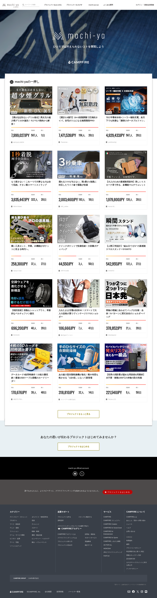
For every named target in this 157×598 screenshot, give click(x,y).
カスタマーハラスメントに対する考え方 (136, 564)
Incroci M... (111, 206)
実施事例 (88, 541)
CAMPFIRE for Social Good (113, 528)
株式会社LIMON (18, 142)
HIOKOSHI (107, 548)
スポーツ (35, 528)
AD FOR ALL (108, 545)
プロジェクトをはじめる (53, 5)
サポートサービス (91, 538)
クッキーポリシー (132, 569)
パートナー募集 (74, 592)
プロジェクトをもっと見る (78, 414)
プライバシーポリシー (133, 548)
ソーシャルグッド (16, 546)
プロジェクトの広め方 (65, 545)
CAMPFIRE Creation (110, 524)
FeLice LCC (112, 399)
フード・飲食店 (15, 524)
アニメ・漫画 (14, 528)
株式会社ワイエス (66, 335)
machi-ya (107, 556)
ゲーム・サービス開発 (17, 535)
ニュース (129, 524)
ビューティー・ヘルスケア (40, 538)
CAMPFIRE (107, 517)
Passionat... (64, 142)
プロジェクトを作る (64, 517)
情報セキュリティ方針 (133, 555)
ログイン (139, 5)
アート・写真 (14, 542)
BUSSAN (16, 335)
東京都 (14, 112)
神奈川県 (109, 369)
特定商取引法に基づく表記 (135, 551)
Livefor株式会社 (33, 578)
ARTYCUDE (64, 271)
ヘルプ (128, 528)
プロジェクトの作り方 (65, 541)
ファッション (14, 531)
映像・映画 (35, 531)
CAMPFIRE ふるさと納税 (112, 541)
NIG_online (64, 206)
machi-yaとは (94, 5)
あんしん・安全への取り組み (135, 520)
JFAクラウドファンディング (113, 552)
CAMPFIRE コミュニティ (112, 520)
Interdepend (112, 335)
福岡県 (61, 241)
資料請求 (61, 520)
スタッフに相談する (85, 517)
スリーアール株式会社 (68, 399)
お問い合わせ (130, 531)
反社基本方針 (130, 559)
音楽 (33, 520)
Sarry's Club (17, 271)
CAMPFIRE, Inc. (34, 592)
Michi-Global (17, 206)
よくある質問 (108, 5)
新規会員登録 (149, 5)
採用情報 (60, 592)
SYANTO (111, 271)
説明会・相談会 (90, 534)
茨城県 (61, 176)
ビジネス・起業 (15, 538)
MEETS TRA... (18, 399)
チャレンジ (35, 524)
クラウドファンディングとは (67, 538)
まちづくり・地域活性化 (40, 517)
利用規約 (129, 540)
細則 (127, 544)
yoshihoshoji (112, 142)
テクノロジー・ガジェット (18, 517)
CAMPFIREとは (131, 517)
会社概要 (48, 592)
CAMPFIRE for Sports (111, 537)
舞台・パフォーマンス (39, 542)
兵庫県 (61, 305)
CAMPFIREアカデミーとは (67, 534)
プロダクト (13, 520)
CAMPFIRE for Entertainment (108, 533)
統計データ (88, 545)
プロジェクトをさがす (74, 5)
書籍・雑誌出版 (37, 535)
